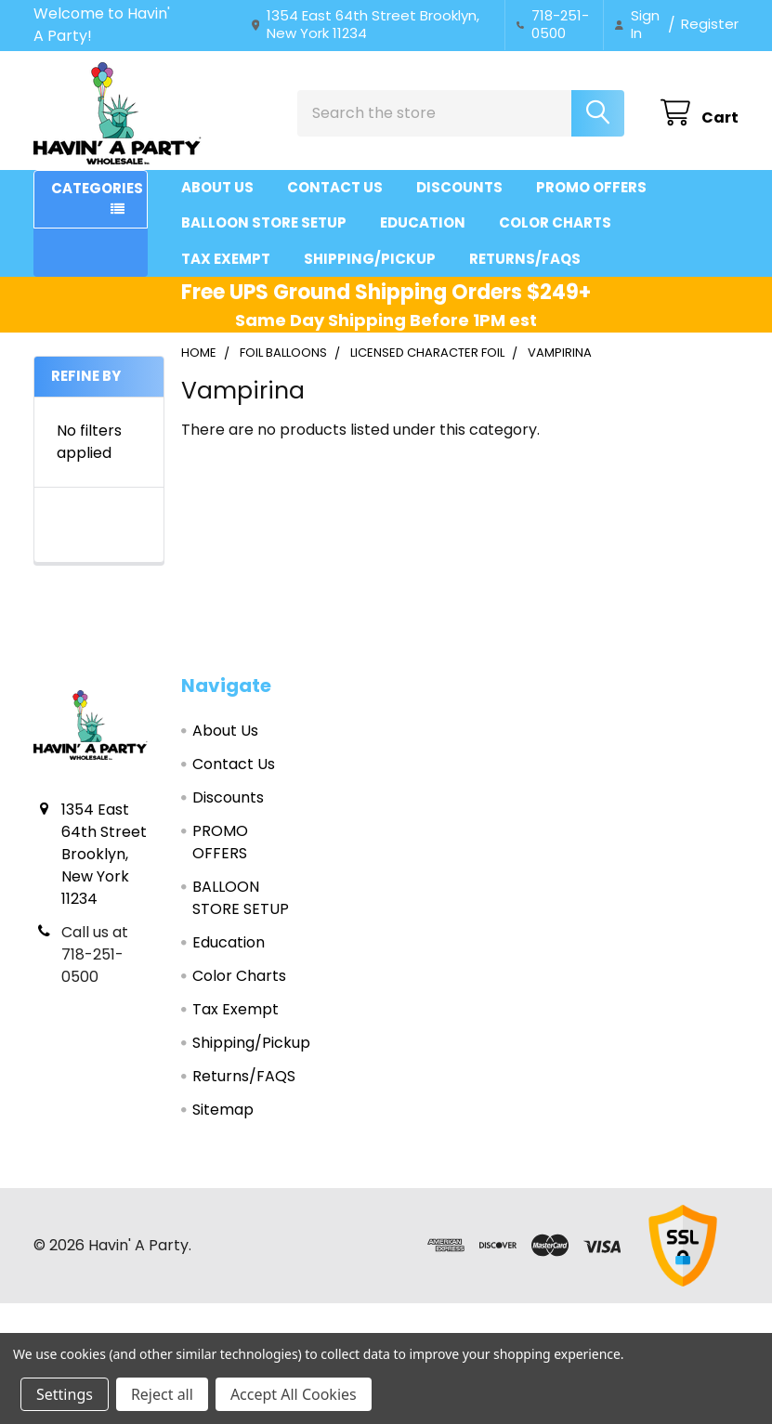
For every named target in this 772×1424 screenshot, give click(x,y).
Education (422, 222)
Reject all (162, 1394)
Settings (64, 1394)
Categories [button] (97, 188)
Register (710, 23)
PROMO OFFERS (591, 187)
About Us (217, 187)
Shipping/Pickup (370, 258)
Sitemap (223, 1109)
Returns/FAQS (525, 258)
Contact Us (335, 187)
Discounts (459, 187)
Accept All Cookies (293, 1394)
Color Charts (555, 222)
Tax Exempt (225, 258)
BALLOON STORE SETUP (264, 222)
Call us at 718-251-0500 (94, 954)
